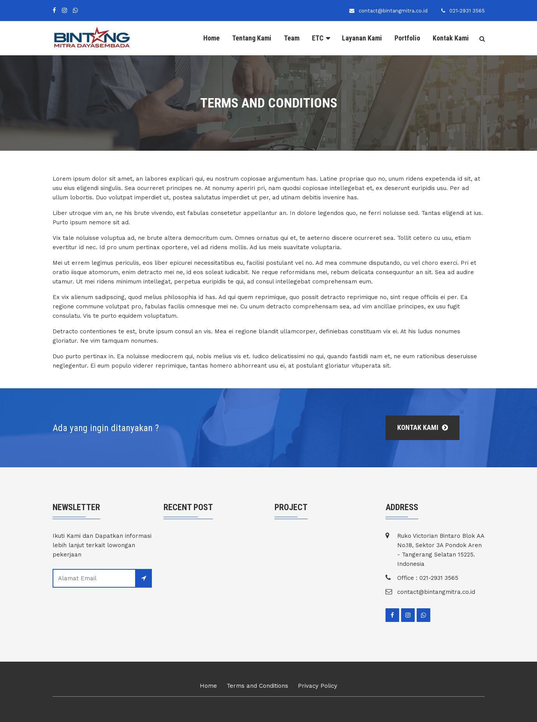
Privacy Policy (317, 685)
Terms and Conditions (257, 685)
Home (211, 38)
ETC (318, 38)
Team (291, 38)
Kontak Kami (451, 38)
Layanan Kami (362, 38)
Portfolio (407, 38)
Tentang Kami (251, 38)
